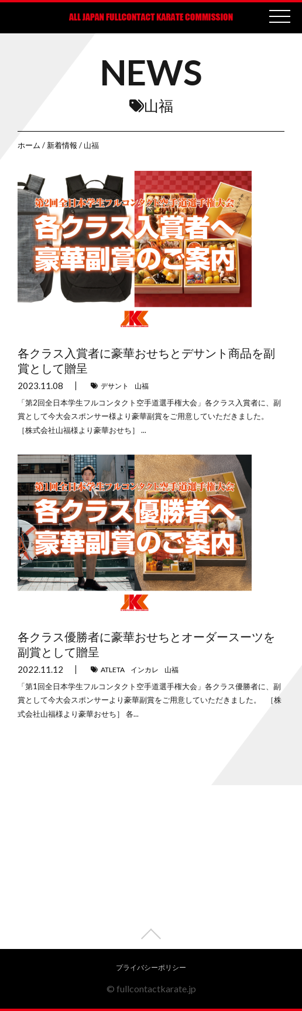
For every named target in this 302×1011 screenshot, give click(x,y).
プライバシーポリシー (151, 967)
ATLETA (113, 669)
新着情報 (62, 145)
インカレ (145, 669)
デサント (115, 385)
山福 (142, 385)
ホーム (29, 145)
